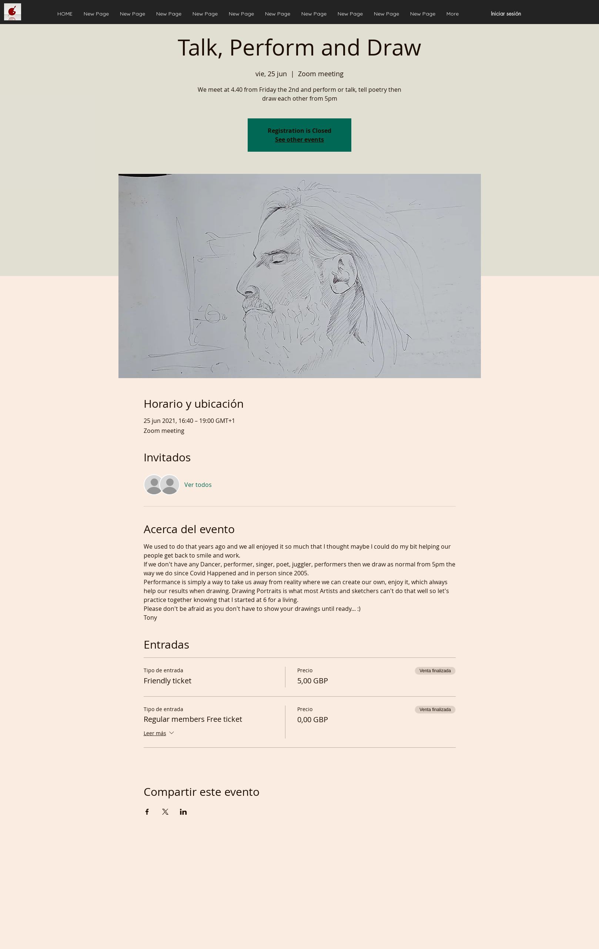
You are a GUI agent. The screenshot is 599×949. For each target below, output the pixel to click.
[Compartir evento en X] (165, 812)
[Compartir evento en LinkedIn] (183, 812)
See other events (299, 139)
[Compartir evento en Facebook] (147, 812)
